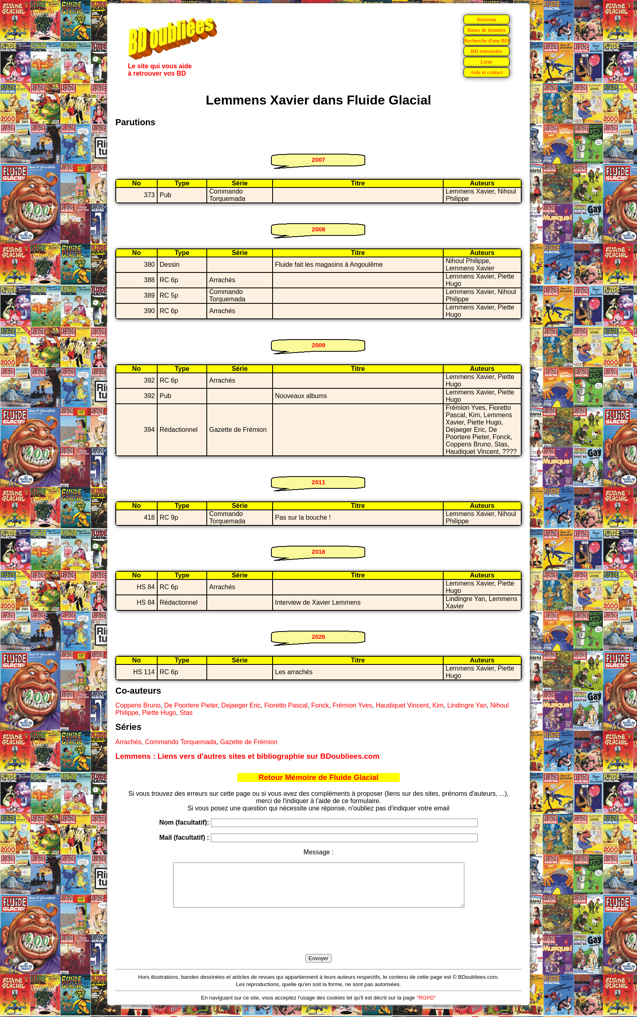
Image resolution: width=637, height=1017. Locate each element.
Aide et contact (486, 72)
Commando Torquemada (181, 741)
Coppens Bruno (137, 705)
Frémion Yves (353, 705)
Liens (487, 62)
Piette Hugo (159, 712)
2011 (318, 482)
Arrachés (128, 741)
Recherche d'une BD (486, 40)
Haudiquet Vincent (402, 705)
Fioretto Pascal (286, 705)
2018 (318, 551)
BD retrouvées (486, 51)
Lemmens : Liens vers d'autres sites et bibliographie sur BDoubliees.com (247, 756)
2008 (318, 229)
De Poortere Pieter (191, 705)
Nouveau (486, 19)
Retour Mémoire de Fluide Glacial (318, 777)
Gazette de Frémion (248, 741)
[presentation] (318, 940)
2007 (318, 159)
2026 (318, 636)
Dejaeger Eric (241, 705)
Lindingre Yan (467, 705)
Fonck (320, 705)
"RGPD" (426, 1006)
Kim (438, 705)
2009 (318, 345)
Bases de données (486, 30)
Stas (186, 712)
